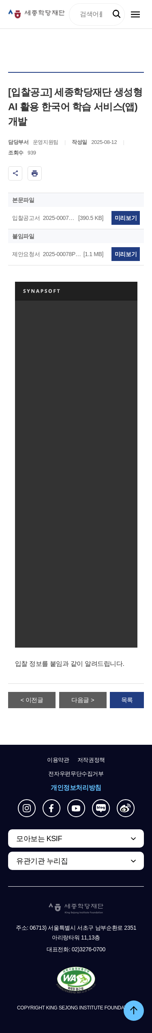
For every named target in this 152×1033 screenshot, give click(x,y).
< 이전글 (32, 699)
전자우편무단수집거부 (76, 773)
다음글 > (82, 699)
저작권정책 (91, 760)
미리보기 (126, 218)
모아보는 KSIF (39, 839)
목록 (127, 699)
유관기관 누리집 (42, 861)
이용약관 (58, 760)
